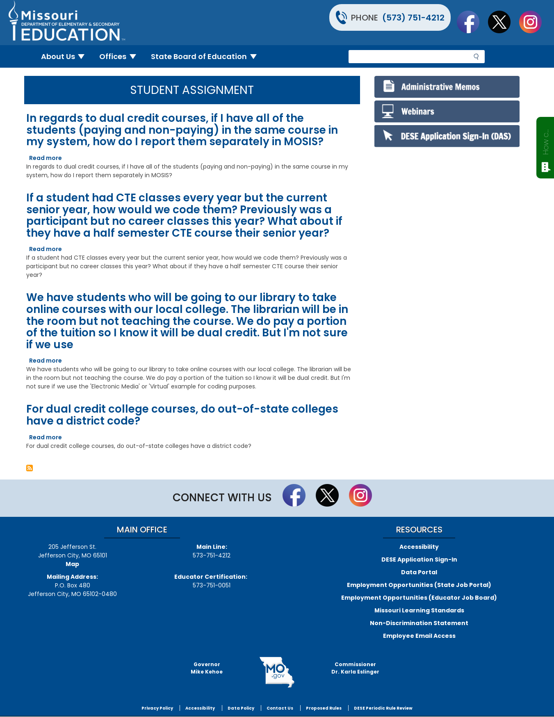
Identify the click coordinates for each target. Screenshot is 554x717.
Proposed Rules (324, 708)
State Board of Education (207, 56)
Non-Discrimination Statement (419, 623)
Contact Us (280, 708)
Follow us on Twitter (503, 21)
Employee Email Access (419, 636)
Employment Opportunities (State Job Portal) (419, 585)
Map (72, 564)
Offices (121, 56)
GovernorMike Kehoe (207, 668)
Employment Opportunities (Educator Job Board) (419, 598)
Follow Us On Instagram (534, 21)
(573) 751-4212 (413, 17)
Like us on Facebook (472, 21)
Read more (45, 158)
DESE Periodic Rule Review (383, 708)
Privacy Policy (157, 708)
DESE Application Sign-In (419, 559)
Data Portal (419, 572)
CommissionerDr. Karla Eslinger (355, 668)
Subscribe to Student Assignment (29, 468)
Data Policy (241, 708)
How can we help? (545, 140)
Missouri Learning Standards (419, 610)
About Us (66, 56)
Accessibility (419, 547)
